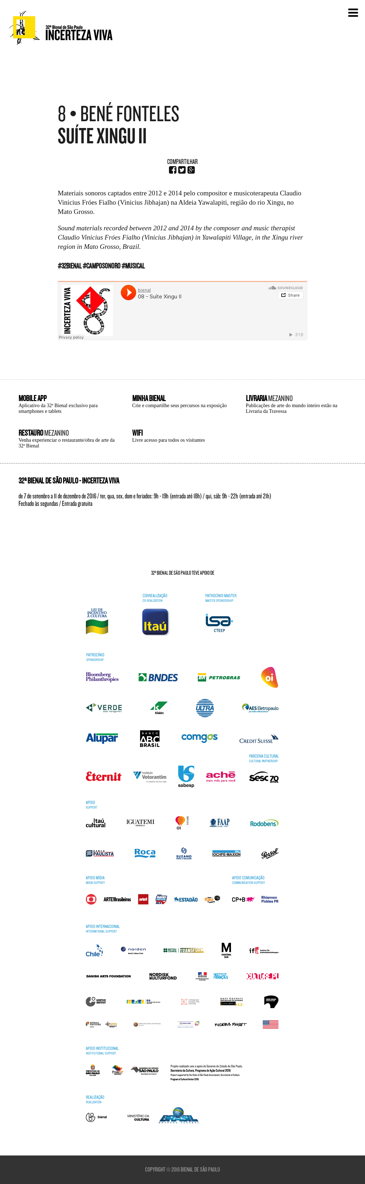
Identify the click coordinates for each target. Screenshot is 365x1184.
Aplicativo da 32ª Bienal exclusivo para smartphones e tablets (58, 408)
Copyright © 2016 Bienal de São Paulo (182, 1169)
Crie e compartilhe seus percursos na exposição (179, 405)
